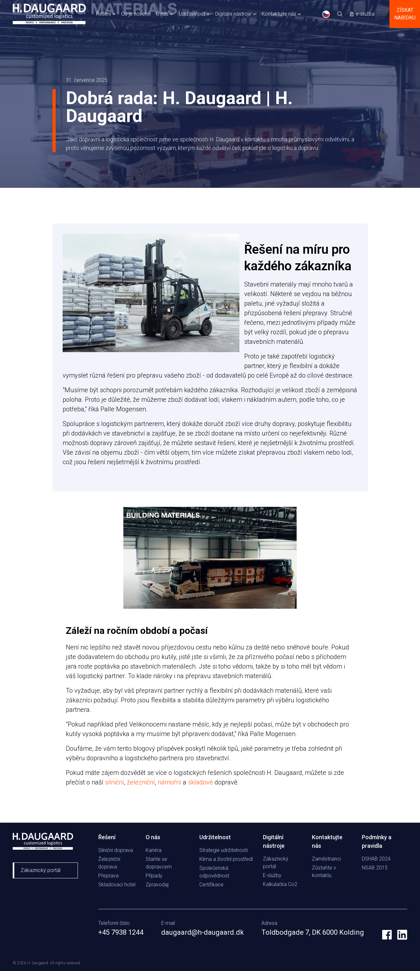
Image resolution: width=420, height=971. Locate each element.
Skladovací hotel (116, 885)
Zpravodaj (157, 885)
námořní (169, 782)
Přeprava (108, 876)
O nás (162, 14)
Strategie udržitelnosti (223, 850)
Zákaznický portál (40, 870)
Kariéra (154, 850)
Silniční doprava (115, 850)
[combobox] (326, 14)
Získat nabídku (405, 14)
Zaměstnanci (326, 859)
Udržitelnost (192, 14)
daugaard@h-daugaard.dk (202, 932)
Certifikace (211, 885)
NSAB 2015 (375, 868)
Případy (154, 876)
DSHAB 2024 (376, 859)
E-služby (272, 875)
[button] (106, 14)
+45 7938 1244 (120, 932)
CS (326, 14)
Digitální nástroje (233, 14)
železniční (141, 782)
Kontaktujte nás (279, 14)
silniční (114, 782)
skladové (200, 782)
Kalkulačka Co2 (280, 884)
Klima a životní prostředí (226, 859)
